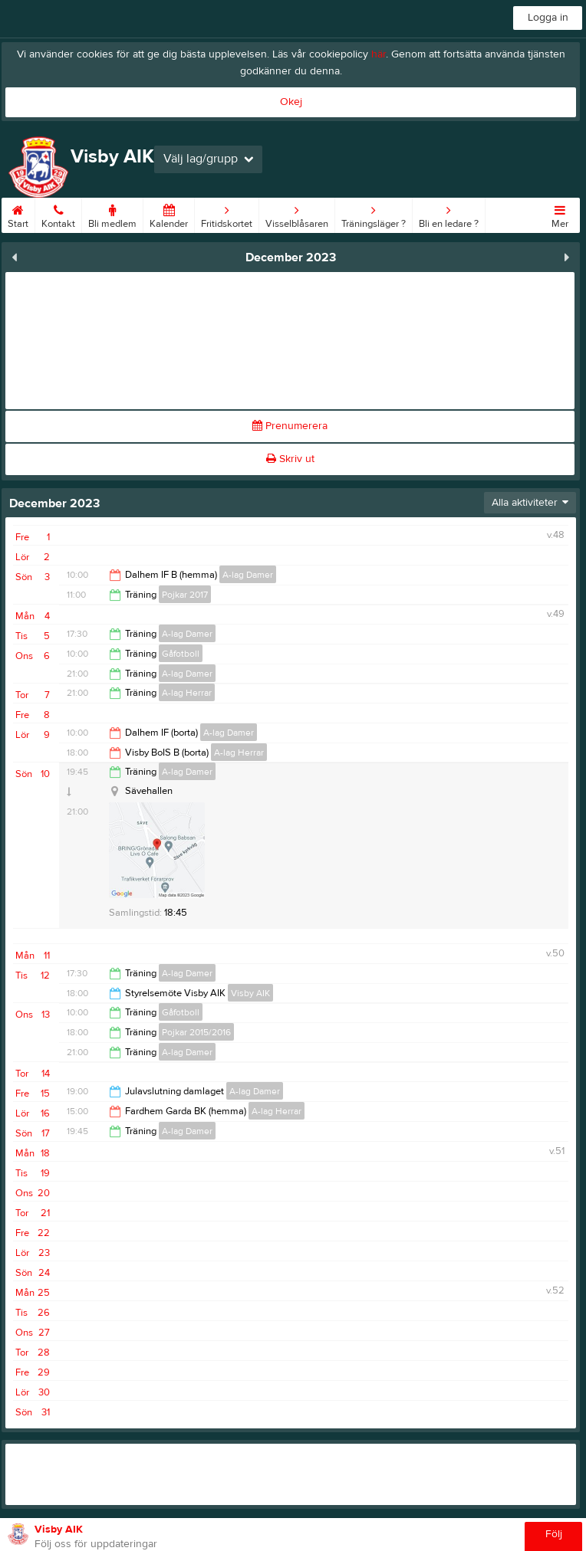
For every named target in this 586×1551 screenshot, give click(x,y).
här (378, 54)
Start (18, 214)
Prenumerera (290, 426)
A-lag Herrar (187, 693)
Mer (559, 214)
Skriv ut (290, 459)
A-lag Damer (247, 575)
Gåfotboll (180, 654)
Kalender (169, 214)
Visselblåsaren (296, 214)
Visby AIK (250, 993)
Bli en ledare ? (449, 214)
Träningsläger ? (373, 214)
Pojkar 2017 (185, 595)
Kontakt (58, 214)
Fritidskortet (226, 214)
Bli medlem (112, 214)
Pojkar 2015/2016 (196, 1032)
